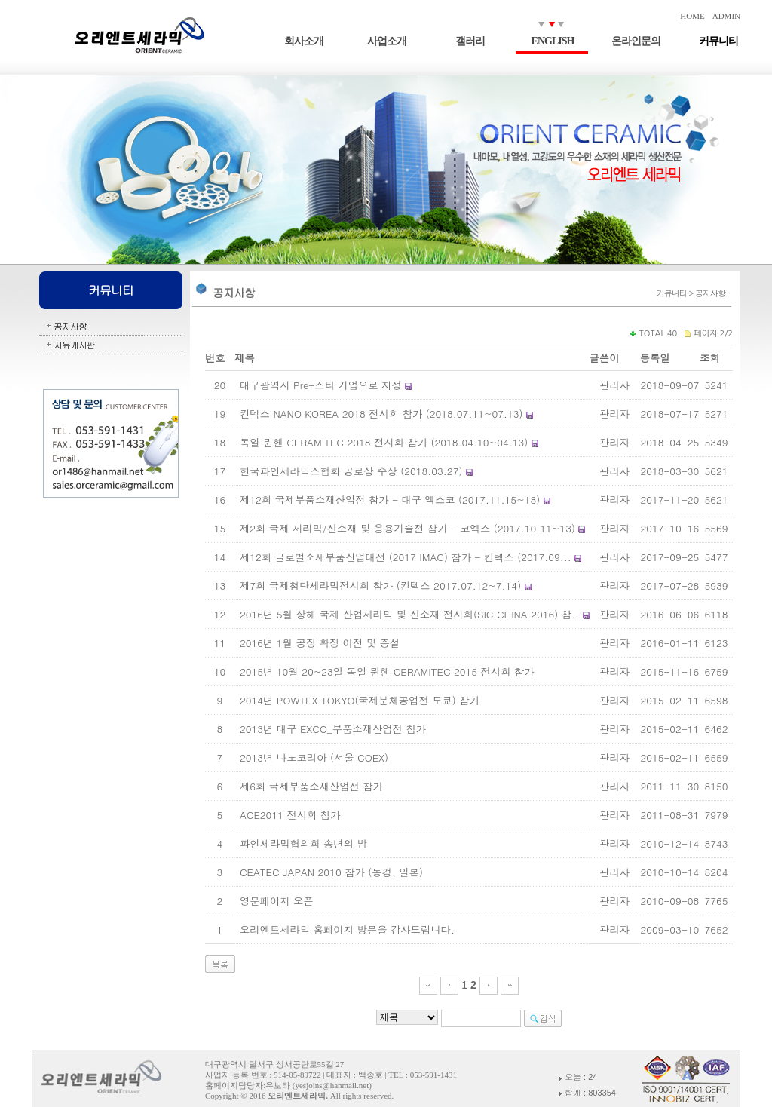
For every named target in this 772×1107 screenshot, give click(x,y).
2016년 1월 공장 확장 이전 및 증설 (320, 643)
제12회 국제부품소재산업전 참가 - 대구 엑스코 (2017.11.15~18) (390, 499)
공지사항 (70, 325)
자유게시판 (74, 344)
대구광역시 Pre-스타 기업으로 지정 (321, 385)
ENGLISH (553, 41)
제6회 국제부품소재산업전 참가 (311, 786)
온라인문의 (635, 41)
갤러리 (470, 41)
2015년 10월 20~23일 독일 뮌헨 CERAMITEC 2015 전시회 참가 (387, 671)
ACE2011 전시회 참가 (290, 815)
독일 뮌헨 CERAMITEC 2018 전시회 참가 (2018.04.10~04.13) (384, 442)
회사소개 (303, 41)
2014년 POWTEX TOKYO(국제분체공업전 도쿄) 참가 (359, 700)
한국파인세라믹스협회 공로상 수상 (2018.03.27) (351, 471)
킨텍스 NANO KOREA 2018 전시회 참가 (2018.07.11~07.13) (381, 413)
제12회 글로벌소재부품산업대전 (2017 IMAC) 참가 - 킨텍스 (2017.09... (405, 557)
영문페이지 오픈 (277, 901)
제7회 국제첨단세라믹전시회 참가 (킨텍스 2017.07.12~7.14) (380, 585)
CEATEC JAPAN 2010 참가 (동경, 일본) (331, 872)
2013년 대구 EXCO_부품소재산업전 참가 (333, 729)
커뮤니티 (718, 41)
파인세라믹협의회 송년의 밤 (303, 843)
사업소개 (386, 41)
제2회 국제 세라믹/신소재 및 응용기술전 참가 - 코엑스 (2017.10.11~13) (407, 528)
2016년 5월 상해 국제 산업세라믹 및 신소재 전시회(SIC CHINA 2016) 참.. (409, 614)
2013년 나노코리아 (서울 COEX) (314, 757)
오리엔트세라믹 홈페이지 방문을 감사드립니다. (347, 929)
